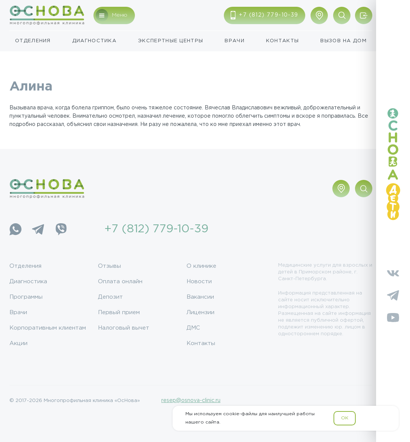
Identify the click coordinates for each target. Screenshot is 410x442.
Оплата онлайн (120, 281)
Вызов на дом (343, 41)
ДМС (193, 327)
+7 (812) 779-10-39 (156, 229)
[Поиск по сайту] (341, 15)
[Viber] (61, 229)
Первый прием (119, 312)
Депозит (110, 297)
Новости (199, 281)
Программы (26, 297)
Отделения (33, 41)
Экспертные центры (170, 41)
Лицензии (200, 312)
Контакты (282, 41)
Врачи (235, 41)
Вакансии (200, 297)
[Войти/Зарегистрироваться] (363, 15)
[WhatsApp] (15, 229)
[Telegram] (38, 229)
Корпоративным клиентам (47, 327)
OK (344, 418)
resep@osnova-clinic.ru (190, 400)
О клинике (201, 266)
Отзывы (109, 266)
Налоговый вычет (123, 327)
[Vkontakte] (393, 273)
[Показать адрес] (319, 15)
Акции (18, 343)
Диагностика (94, 41)
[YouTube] (393, 318)
